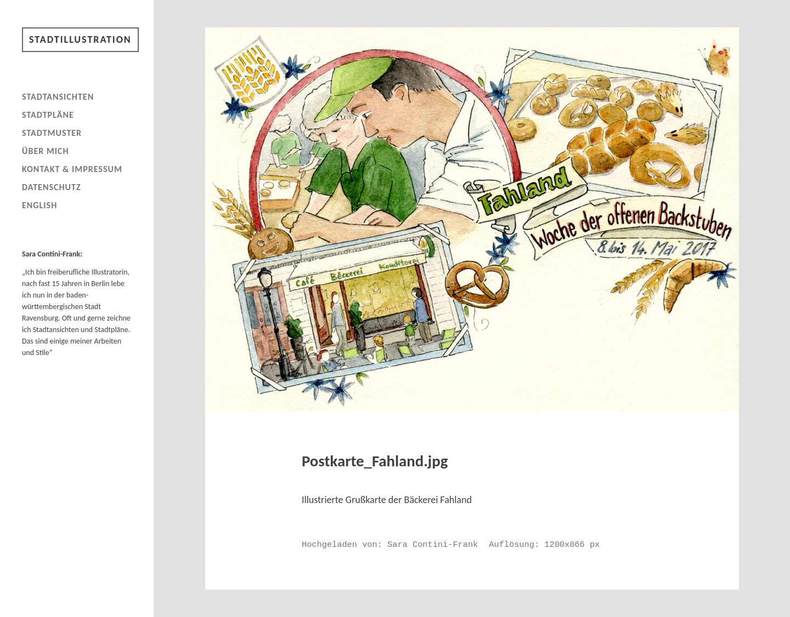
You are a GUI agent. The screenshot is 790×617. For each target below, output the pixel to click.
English (39, 205)
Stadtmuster (52, 133)
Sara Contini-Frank (432, 545)
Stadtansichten (58, 97)
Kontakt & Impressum (72, 169)
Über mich (45, 151)
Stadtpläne (48, 115)
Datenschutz (51, 187)
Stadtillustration (80, 39)
